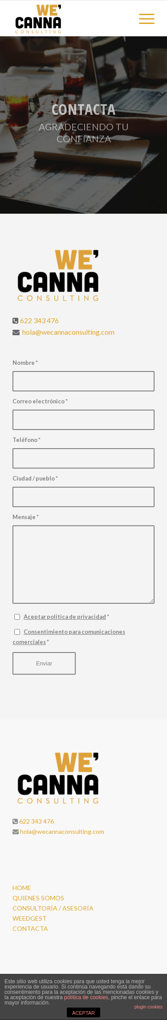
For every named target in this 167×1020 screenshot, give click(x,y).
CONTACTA (30, 928)
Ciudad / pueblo (35, 478)
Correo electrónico (40, 401)
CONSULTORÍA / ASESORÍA (53, 908)
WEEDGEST (29, 918)
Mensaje (25, 516)
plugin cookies (148, 1006)
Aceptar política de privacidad (65, 616)
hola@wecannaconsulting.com (67, 332)
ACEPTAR (83, 1013)
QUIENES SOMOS (38, 898)
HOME (21, 887)
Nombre (25, 362)
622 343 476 (39, 320)
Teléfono (26, 439)
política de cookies (86, 997)
